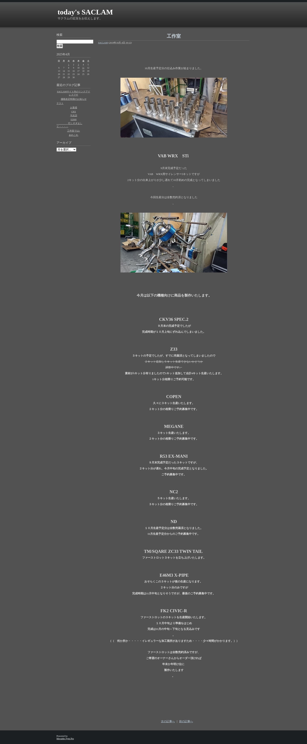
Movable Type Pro (65, 738)
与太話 (73, 115)
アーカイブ (63, 142)
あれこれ (73, 135)
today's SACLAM (85, 12)
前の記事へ (186, 721)
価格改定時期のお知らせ (74, 99)
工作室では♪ (73, 130)
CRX (73, 111)
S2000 (74, 119)
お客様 (73, 107)
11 (83, 68)
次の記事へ (168, 721)
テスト (60, 103)
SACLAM (103, 42)
